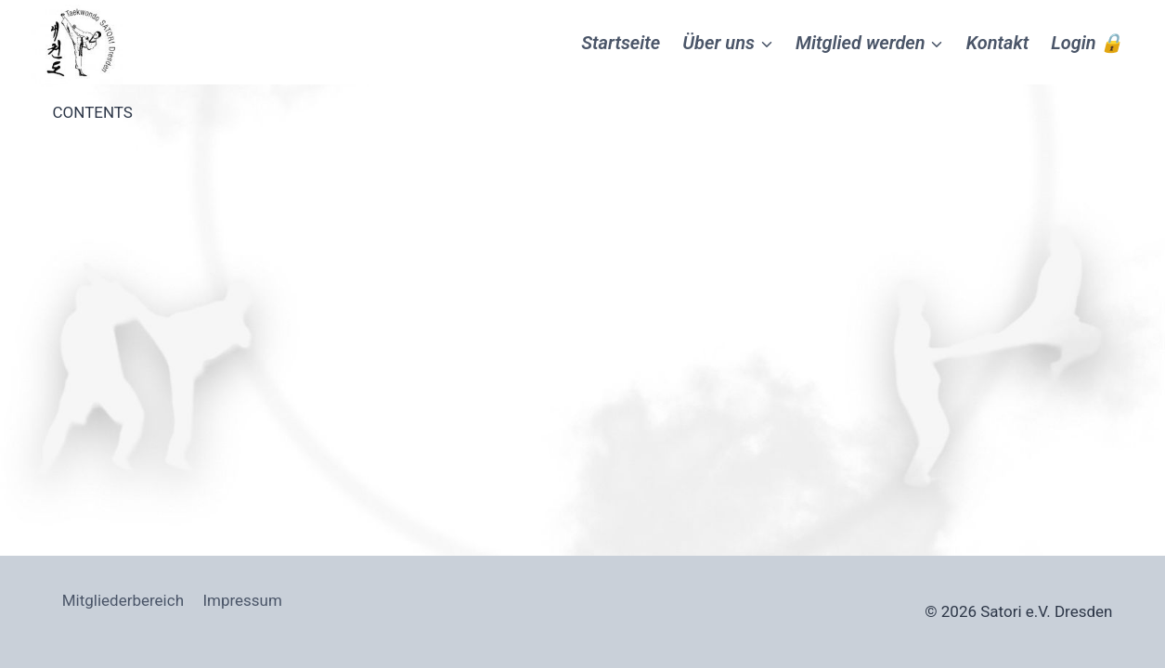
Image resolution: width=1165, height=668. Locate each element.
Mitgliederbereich (123, 600)
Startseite (620, 43)
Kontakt (997, 43)
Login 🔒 (1087, 43)
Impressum (242, 600)
